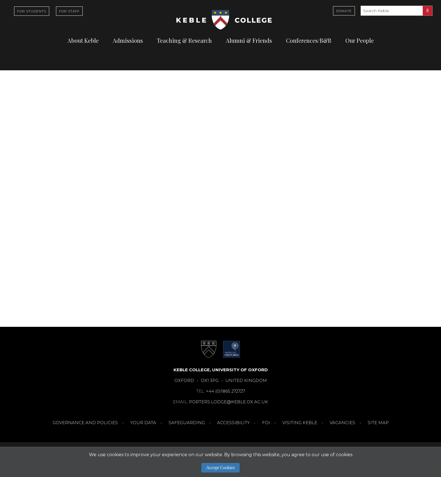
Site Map (378, 422)
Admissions (128, 40)
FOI (266, 422)
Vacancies (342, 422)
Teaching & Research (184, 40)
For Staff (69, 11)
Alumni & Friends (249, 40)
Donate (344, 11)
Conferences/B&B (308, 40)
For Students (31, 11)
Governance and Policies (85, 422)
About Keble (83, 40)
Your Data (143, 422)
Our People (359, 40)
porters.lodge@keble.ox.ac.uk (228, 401)
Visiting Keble (299, 422)
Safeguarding (186, 422)
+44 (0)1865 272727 (225, 391)
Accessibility (233, 422)
